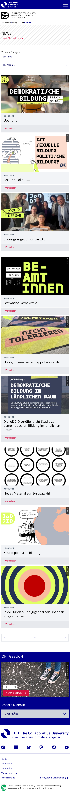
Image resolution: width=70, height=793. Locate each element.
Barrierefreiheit (8, 778)
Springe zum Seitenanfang (53, 778)
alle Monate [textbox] (9, 65)
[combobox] (35, 57)
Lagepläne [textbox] (11, 714)
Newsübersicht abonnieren (16, 38)
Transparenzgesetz (10, 773)
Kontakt (5, 759)
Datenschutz (7, 769)
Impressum (6, 764)
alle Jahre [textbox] (7, 57)
